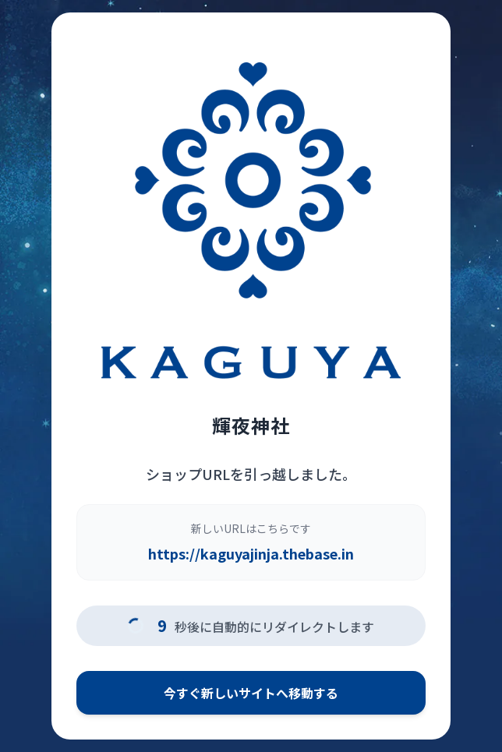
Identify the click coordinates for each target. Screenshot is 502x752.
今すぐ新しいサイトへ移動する (251, 692)
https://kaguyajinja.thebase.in (251, 553)
